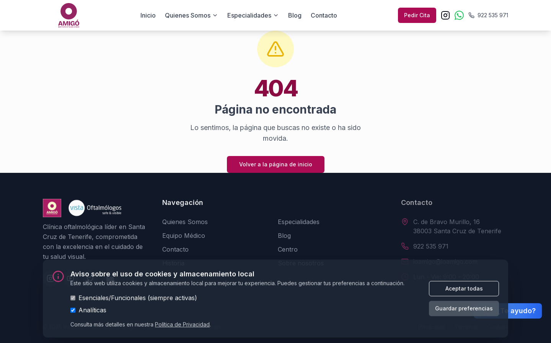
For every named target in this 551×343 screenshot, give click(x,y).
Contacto (324, 15)
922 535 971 (430, 246)
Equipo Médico (183, 235)
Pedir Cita (417, 15)
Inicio (148, 15)
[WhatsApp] (459, 15)
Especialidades (253, 15)
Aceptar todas (464, 290)
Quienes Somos (185, 222)
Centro (288, 249)
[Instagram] (445, 15)
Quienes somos (191, 15)
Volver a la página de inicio (275, 164)
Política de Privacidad (182, 326)
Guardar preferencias (464, 310)
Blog (295, 15)
